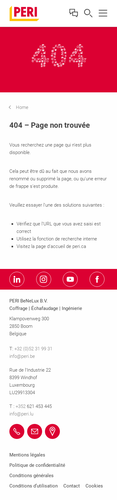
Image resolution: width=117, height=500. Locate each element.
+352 (21, 406)
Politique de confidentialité (37, 465)
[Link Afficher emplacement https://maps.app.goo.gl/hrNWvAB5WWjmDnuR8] (52, 431)
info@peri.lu (21, 414)
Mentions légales (27, 455)
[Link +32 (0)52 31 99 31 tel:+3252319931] (16, 431)
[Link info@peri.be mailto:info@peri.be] (34, 431)
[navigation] (23, 107)
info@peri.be (22, 356)
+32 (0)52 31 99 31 (33, 349)
